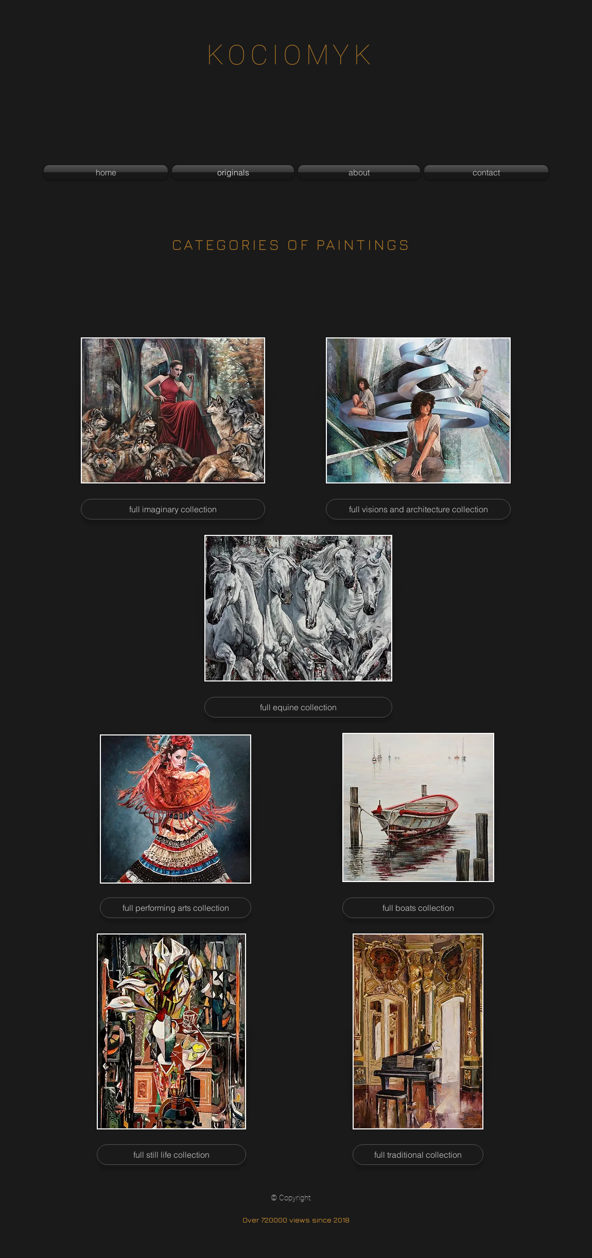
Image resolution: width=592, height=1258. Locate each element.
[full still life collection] (171, 1154)
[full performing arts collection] (175, 907)
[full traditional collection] (418, 1154)
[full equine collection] (298, 707)
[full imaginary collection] (173, 509)
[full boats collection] (418, 907)
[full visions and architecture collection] (418, 509)
